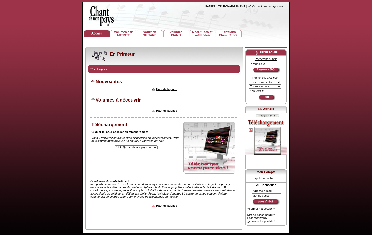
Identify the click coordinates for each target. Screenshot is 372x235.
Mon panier (264, 178)
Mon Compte (266, 172)
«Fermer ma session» (261, 208)
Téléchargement (100, 69)
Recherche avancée (265, 77)
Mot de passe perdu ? (261, 214)
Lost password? (257, 218)
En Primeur (266, 109)
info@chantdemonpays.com (265, 6)
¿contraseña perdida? (261, 221)
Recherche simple (266, 59)
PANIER (210, 6)
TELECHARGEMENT (231, 6)
